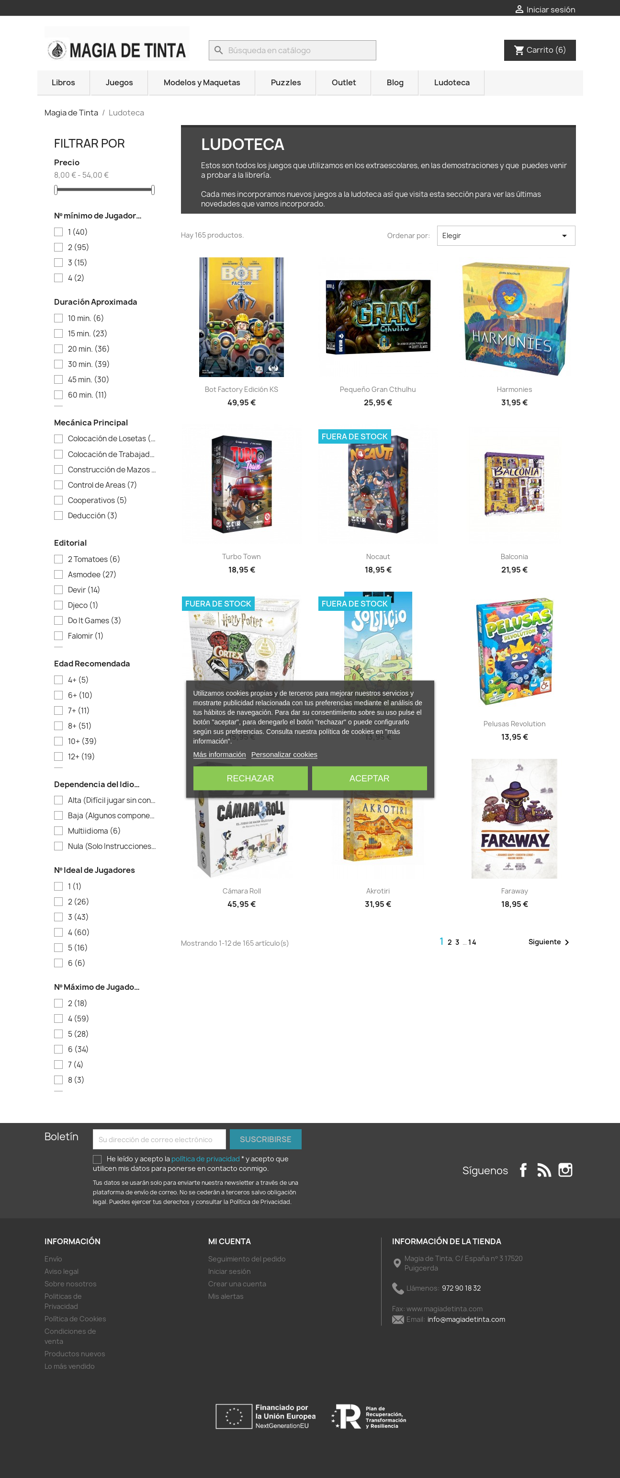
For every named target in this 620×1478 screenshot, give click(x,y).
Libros (63, 82)
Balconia (514, 556)
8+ (80, 726)
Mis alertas (226, 1296)
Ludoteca (452, 82)
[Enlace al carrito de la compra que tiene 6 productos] (540, 50)
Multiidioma (94, 831)
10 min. (86, 318)
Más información (219, 754)
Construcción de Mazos (112, 470)
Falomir (86, 636)
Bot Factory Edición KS (241, 389)
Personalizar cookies (284, 754)
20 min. (89, 349)
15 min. (88, 334)
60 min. (87, 395)
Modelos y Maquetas (202, 82)
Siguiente (551, 942)
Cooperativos (97, 500)
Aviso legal (62, 1271)
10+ (82, 741)
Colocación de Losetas (112, 439)
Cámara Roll (242, 890)
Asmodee (92, 575)
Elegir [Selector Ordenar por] (506, 235)
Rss (544, 1170)
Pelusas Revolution (515, 723)
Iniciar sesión (229, 1271)
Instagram (565, 1170)
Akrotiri (378, 890)
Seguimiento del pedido (247, 1258)
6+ (80, 695)
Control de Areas (102, 485)
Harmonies (514, 389)
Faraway (514, 890)
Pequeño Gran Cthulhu (378, 389)
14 (472, 942)
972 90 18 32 (461, 1288)
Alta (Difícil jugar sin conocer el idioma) (112, 800)
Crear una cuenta (237, 1283)
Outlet (344, 82)
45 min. (89, 380)
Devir (84, 590)
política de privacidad (206, 1158)
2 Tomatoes (94, 559)
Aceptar (369, 778)
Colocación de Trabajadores (112, 454)
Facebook (523, 1170)
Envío (53, 1258)
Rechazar (250, 778)
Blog (395, 82)
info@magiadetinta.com (466, 1319)
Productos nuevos (75, 1353)
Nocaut (378, 556)
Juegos (119, 82)
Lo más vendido (70, 1366)
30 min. (89, 364)
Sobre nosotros (71, 1283)
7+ (79, 711)
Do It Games (95, 621)
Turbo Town (241, 556)
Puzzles (286, 82)
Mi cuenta (229, 1241)
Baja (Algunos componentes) (112, 816)
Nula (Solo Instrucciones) (112, 846)
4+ (78, 680)
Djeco (83, 605)
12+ (81, 757)
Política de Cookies (75, 1318)
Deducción (93, 516)
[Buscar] (292, 50)
